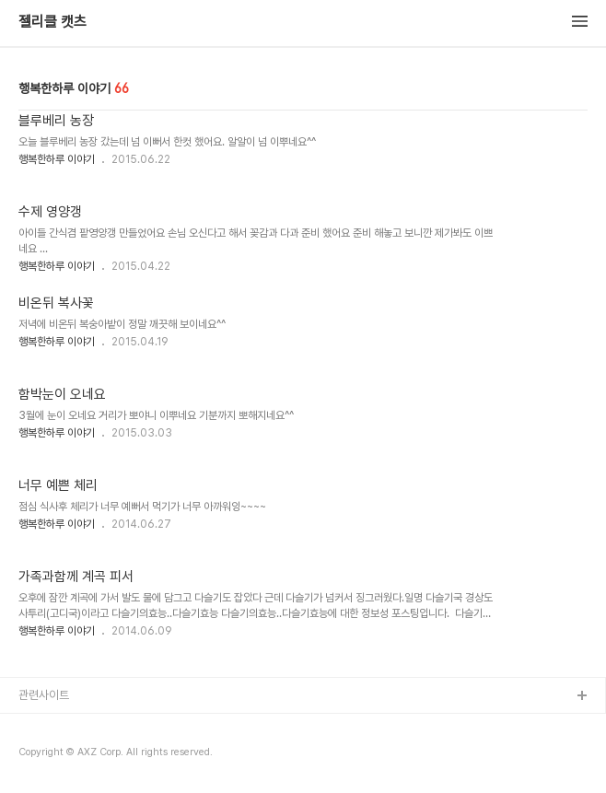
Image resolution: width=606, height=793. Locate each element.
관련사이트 (43, 695)
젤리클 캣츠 (52, 22)
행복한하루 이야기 (56, 159)
